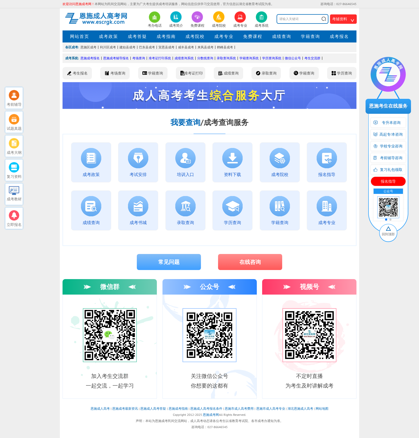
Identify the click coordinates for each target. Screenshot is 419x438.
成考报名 (339, 36)
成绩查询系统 (184, 58)
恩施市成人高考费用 (239, 408)
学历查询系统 (271, 58)
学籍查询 (310, 36)
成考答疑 (137, 36)
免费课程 (252, 36)
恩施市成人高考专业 (270, 408)
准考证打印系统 (160, 58)
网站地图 (322, 408)
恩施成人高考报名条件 (206, 408)
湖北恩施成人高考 (300, 408)
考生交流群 (312, 58)
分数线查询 (205, 58)
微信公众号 (293, 58)
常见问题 (169, 262)
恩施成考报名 (90, 58)
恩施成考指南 (178, 408)
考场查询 (138, 58)
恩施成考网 (211, 415)
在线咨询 (250, 262)
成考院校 (195, 36)
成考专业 (224, 36)
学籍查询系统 (249, 58)
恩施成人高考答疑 (153, 408)
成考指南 (166, 36)
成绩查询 (281, 36)
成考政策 (108, 36)
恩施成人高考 (100, 408)
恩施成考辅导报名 (116, 58)
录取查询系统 (226, 58)
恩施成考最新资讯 (125, 408)
